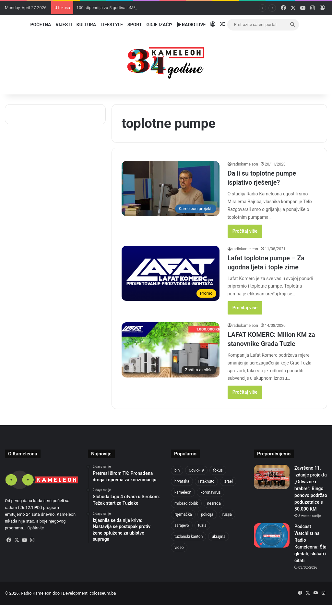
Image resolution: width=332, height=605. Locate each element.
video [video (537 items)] (179, 547)
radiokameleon (245, 164)
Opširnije (36, 527)
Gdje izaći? (159, 24)
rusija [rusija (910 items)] (227, 514)
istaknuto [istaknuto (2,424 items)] (206, 481)
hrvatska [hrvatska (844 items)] (181, 481)
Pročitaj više (244, 231)
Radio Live (191, 24)
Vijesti (63, 24)
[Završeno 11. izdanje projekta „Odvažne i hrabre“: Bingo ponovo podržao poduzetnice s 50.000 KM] (272, 477)
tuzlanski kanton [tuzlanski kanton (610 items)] (188, 536)
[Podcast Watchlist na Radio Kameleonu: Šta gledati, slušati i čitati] (272, 535)
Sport (134, 24)
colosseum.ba (102, 593)
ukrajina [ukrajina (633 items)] (218, 536)
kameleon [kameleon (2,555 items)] (182, 492)
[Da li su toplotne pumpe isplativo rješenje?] (170, 188)
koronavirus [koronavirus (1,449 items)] (210, 492)
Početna (40, 24)
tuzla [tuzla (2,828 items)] (202, 525)
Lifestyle (112, 24)
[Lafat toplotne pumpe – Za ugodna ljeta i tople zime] (170, 273)
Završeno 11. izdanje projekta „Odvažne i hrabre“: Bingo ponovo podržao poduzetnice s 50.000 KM (310, 488)
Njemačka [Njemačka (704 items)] (183, 514)
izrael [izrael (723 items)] (228, 481)
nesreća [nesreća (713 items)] (214, 503)
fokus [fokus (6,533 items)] (218, 470)
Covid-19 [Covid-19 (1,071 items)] (196, 470)
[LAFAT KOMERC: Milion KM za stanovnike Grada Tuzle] (170, 349)
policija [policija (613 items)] (207, 514)
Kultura (86, 24)
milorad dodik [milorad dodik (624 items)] (186, 503)
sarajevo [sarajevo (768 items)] (181, 525)
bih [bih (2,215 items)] (177, 470)
